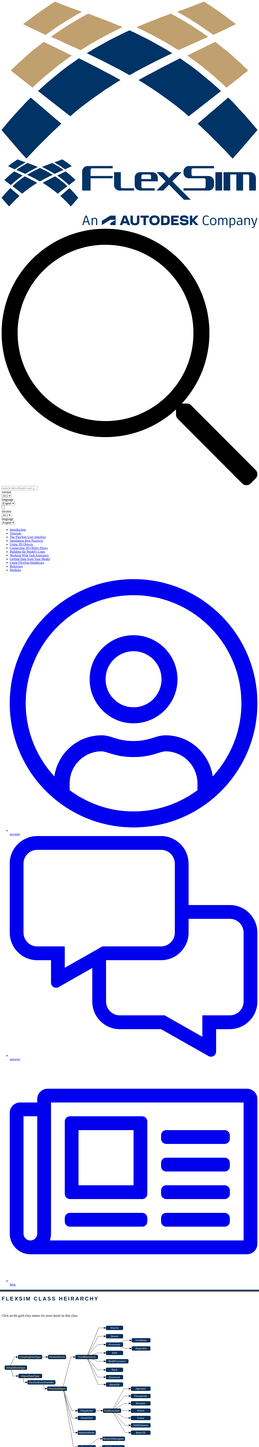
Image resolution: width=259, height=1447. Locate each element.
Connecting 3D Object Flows (29, 548)
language (7, 499)
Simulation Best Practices (26, 540)
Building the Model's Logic (27, 551)
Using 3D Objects (21, 544)
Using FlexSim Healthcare (27, 562)
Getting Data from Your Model (30, 559)
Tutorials (15, 533)
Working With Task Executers (29, 555)
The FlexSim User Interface (28, 537)
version (6, 492)
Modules (15, 570)
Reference (16, 566)
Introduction (18, 529)
